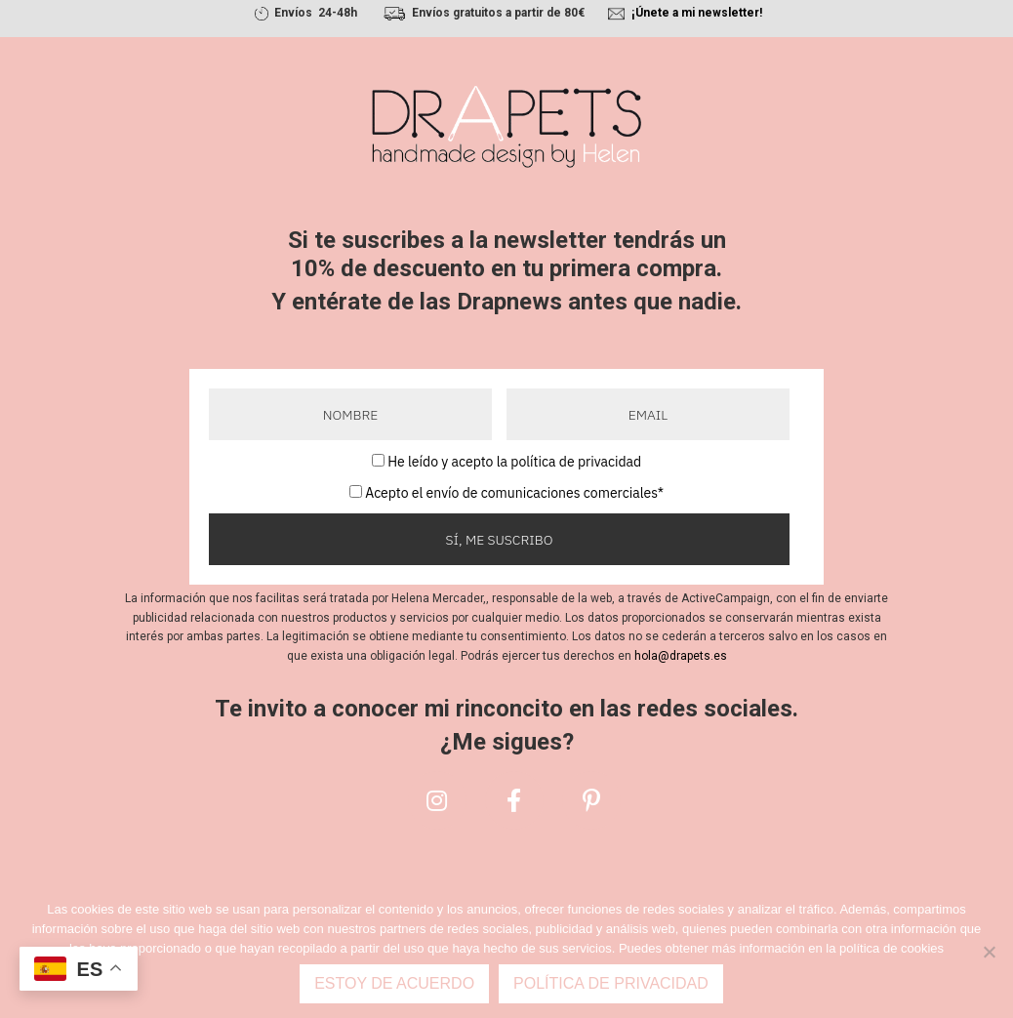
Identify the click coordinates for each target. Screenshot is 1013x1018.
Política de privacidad (611, 983)
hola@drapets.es (680, 656)
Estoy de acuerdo (394, 983)
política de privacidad (575, 461)
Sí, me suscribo (499, 540)
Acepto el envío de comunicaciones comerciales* (514, 493)
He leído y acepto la (514, 461)
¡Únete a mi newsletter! (696, 13)
